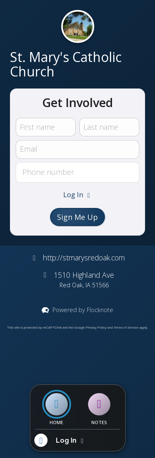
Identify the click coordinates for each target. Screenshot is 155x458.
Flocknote (100, 310)
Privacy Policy (96, 327)
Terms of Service (126, 327)
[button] (77, 194)
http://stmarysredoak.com (84, 257)
